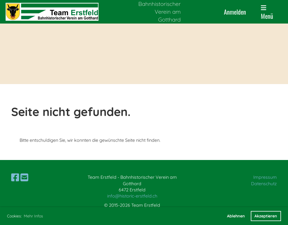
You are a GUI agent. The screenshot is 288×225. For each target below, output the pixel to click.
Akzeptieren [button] (265, 216)
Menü (267, 12)
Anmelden (235, 11)
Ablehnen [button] (236, 216)
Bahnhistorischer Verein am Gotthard (159, 11)
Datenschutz (264, 183)
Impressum (265, 177)
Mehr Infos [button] (33, 216)
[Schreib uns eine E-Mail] (24, 177)
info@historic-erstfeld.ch (132, 196)
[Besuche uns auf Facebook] (15, 177)
